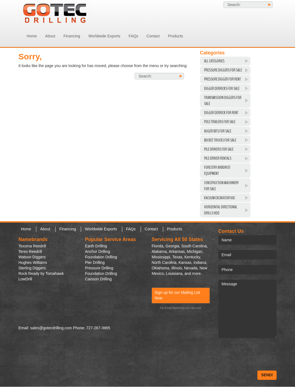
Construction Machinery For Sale (221, 186)
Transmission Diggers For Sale (222, 100)
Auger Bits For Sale (217, 131)
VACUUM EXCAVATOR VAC (219, 198)
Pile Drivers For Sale (218, 149)
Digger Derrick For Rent (221, 112)
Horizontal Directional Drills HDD (220, 210)
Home (32, 36)
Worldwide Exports (104, 36)
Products (175, 36)
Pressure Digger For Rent (222, 79)
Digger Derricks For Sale (222, 88)
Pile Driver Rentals (217, 158)
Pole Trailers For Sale (219, 122)
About (50, 36)
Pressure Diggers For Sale (223, 70)
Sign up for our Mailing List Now (177, 295)
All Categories (214, 61)
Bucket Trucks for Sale (220, 140)
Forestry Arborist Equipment (217, 170)
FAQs (133, 36)
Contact (153, 36)
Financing (71, 36)
